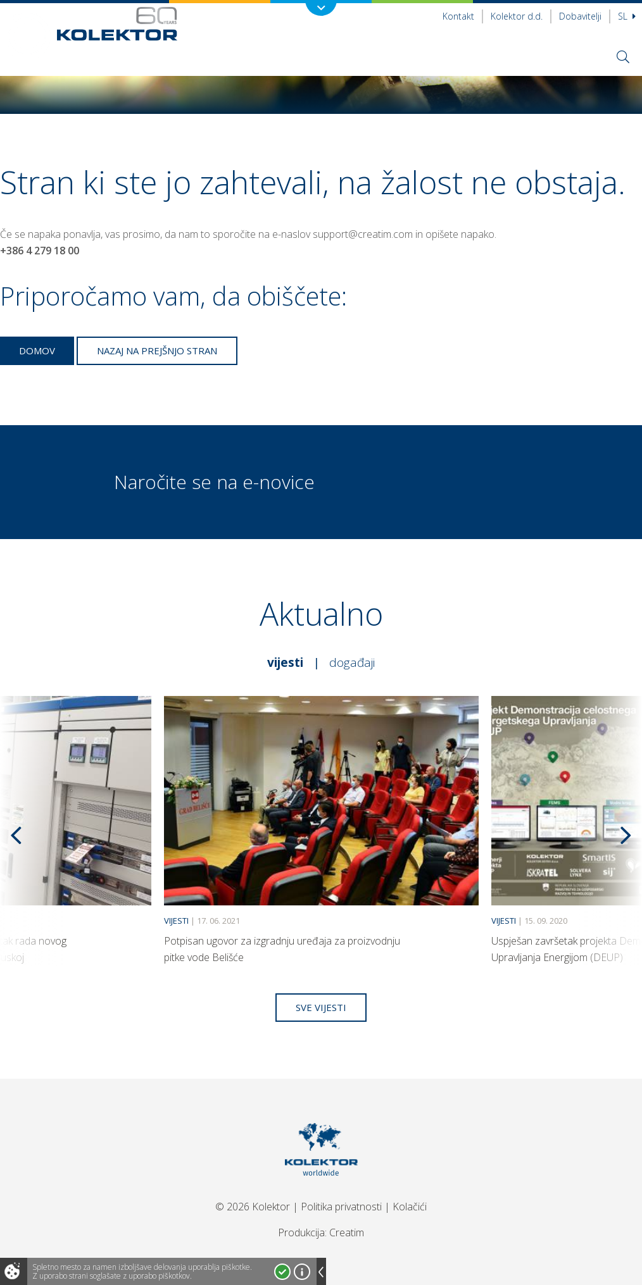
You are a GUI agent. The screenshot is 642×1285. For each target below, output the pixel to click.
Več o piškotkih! (302, 1271)
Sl (627, 16)
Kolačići (410, 1207)
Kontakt (458, 16)
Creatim (346, 1232)
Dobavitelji (580, 16)
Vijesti (285, 662)
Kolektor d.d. (517, 16)
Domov (37, 350)
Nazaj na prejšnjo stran (157, 350)
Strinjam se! (282, 1271)
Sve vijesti (321, 1007)
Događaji (352, 662)
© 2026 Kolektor (252, 1207)
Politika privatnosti (341, 1207)
